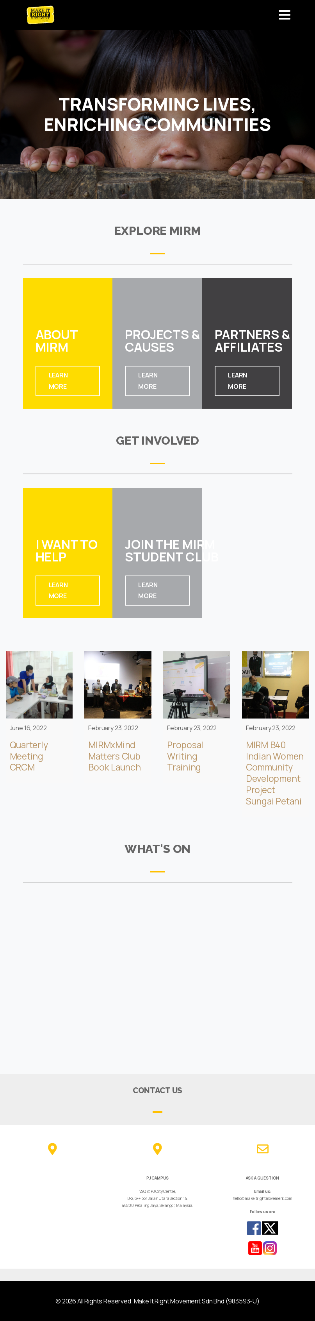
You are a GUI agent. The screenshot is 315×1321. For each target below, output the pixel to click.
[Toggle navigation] (284, 14)
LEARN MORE (58, 381)
